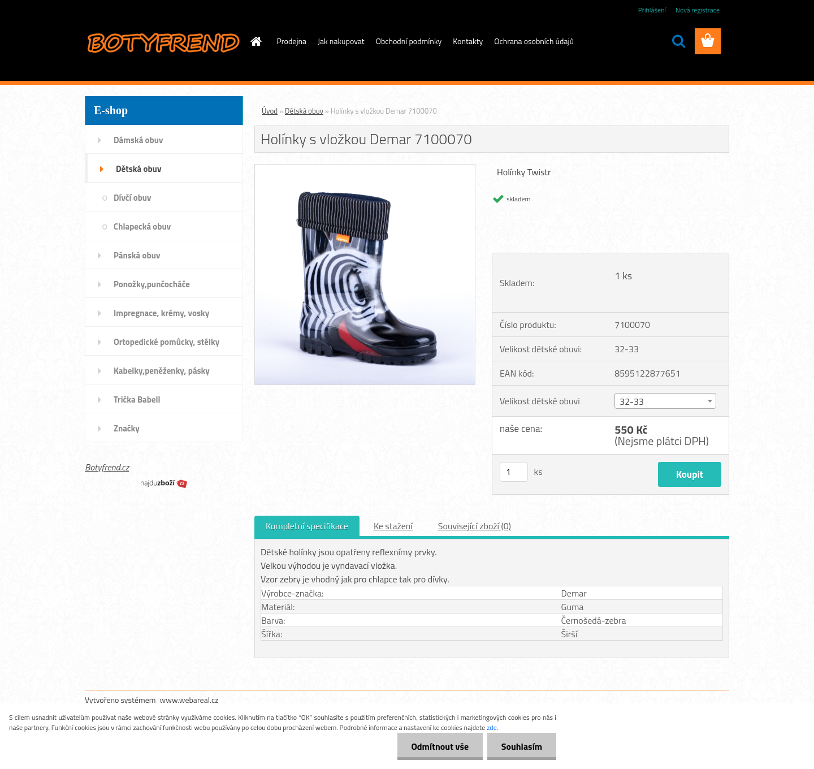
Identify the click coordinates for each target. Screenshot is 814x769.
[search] (678, 41)
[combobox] (665, 401)
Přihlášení (652, 10)
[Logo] (162, 42)
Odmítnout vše (440, 746)
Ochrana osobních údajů (534, 41)
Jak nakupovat (341, 41)
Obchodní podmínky (409, 41)
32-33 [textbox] (632, 401)
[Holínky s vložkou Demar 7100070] (365, 169)
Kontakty (468, 41)
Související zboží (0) (474, 526)
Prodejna (291, 41)
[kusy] (514, 472)
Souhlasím (521, 746)
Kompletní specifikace (307, 526)
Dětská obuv (304, 110)
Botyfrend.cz (107, 467)
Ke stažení (393, 526)
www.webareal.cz (189, 700)
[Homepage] (256, 41)
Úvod (270, 110)
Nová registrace (698, 10)
